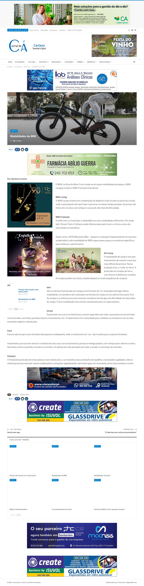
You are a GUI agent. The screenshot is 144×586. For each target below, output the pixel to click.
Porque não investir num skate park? (28, 290)
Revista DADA (104, 62)
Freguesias (56, 62)
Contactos (62, 30)
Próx (16, 309)
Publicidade (44, 30)
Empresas (91, 62)
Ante (10, 309)
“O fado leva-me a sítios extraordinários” (121, 432)
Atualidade (19, 62)
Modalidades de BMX (26, 299)
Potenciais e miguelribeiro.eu (127, 582)
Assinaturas (53, 30)
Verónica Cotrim (24, 394)
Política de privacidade (74, 30)
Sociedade (69, 62)
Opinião (80, 62)
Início (10, 62)
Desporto (43, 62)
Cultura (31, 62)
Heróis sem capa (13, 432)
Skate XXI (14, 131)
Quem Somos (34, 30)
